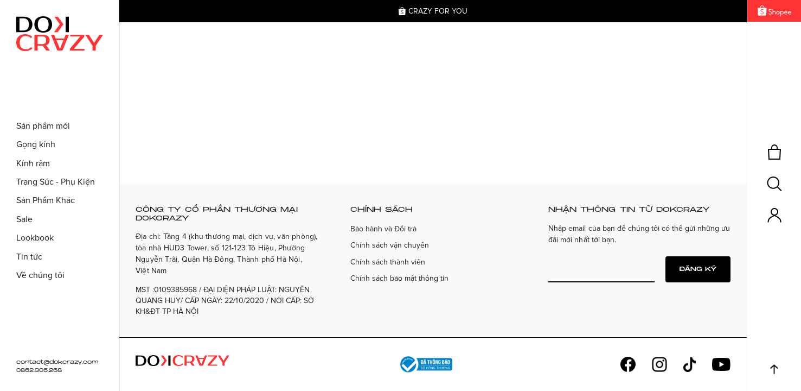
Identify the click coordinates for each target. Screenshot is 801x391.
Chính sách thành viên (387, 262)
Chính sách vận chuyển (389, 245)
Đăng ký (698, 269)
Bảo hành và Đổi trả (383, 229)
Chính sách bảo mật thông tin (399, 278)
